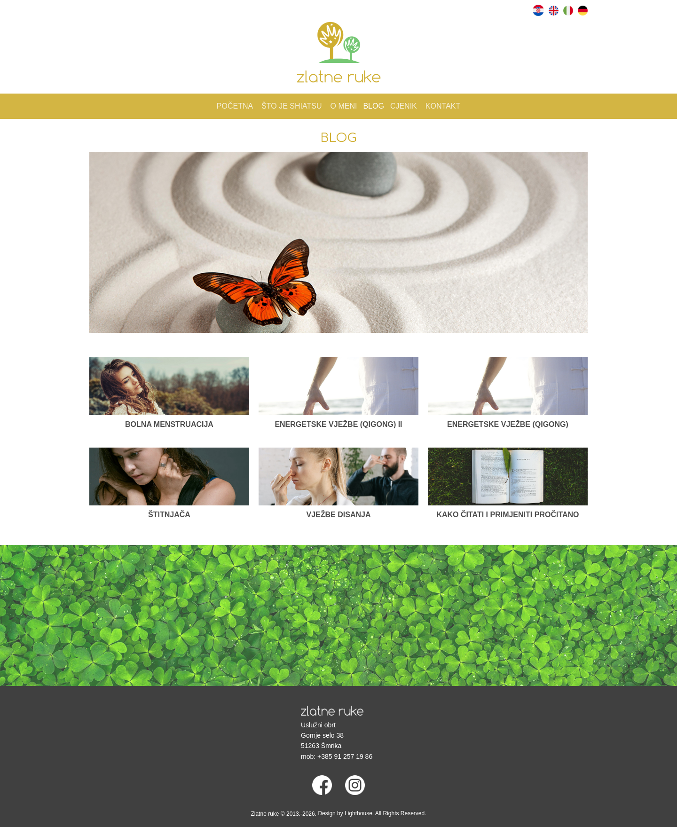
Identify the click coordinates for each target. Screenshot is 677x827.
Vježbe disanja (339, 515)
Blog (373, 106)
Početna (235, 106)
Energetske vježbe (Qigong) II (338, 424)
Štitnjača (169, 515)
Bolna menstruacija (169, 424)
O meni (344, 106)
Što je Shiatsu (291, 106)
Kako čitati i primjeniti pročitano (507, 515)
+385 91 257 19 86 (344, 756)
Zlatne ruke (265, 814)
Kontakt (442, 106)
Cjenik (403, 106)
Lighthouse (358, 813)
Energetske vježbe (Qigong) (507, 424)
